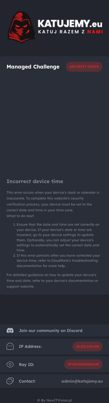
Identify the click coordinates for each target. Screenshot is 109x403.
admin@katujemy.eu (82, 381)
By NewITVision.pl (56, 400)
